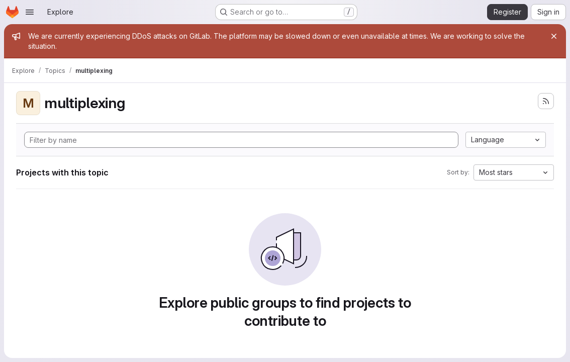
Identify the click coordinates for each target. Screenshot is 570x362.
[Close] (554, 36)
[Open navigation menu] (30, 12)
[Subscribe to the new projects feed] (546, 101)
